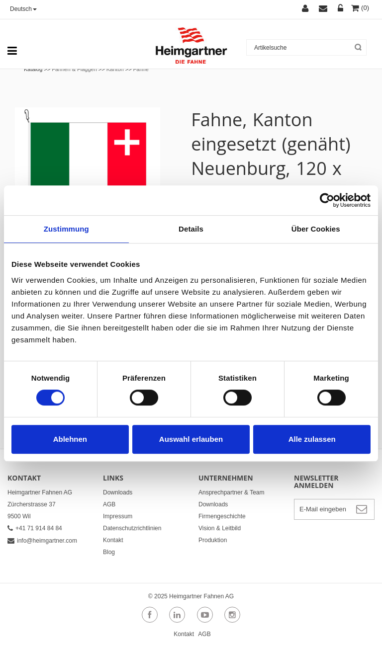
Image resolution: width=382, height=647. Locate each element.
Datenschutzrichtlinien (132, 528)
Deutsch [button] (23, 8)
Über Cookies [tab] (315, 229)
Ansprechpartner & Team (231, 492)
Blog (109, 552)
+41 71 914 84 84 (34, 528)
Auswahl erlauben (191, 439)
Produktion (212, 540)
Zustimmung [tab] (66, 229)
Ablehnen (70, 439)
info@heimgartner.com (42, 540)
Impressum (117, 516)
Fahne (141, 69)
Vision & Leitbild (219, 528)
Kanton (115, 69)
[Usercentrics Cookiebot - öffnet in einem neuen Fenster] (327, 200)
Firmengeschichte (222, 516)
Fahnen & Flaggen (74, 69)
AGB (109, 504)
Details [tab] (191, 229)
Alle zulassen (312, 439)
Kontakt (113, 540)
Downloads (117, 492)
